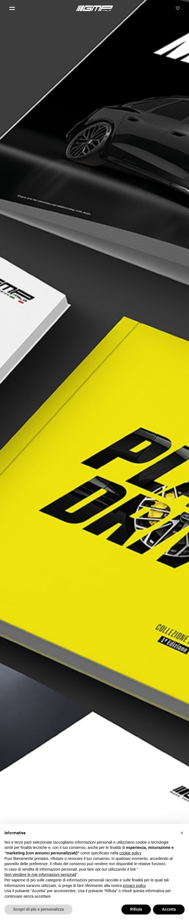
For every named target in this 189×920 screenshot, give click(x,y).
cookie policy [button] (130, 853)
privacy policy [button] (134, 885)
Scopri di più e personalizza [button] (38, 909)
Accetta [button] (169, 909)
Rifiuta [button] (136, 909)
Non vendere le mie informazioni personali (40, 874)
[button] (14, 8)
